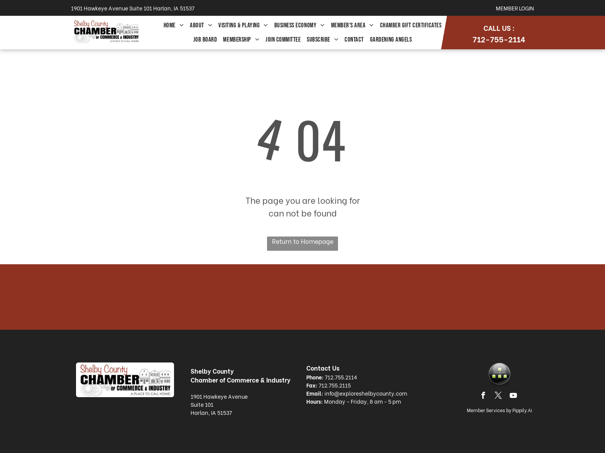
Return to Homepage (302, 241)
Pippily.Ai (522, 410)
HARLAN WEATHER (302, 297)
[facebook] (483, 396)
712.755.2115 (335, 385)
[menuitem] (174, 26)
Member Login (515, 8)
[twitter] (498, 396)
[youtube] (513, 396)
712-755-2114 (499, 38)
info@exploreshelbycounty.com (365, 393)
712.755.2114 (341, 377)
